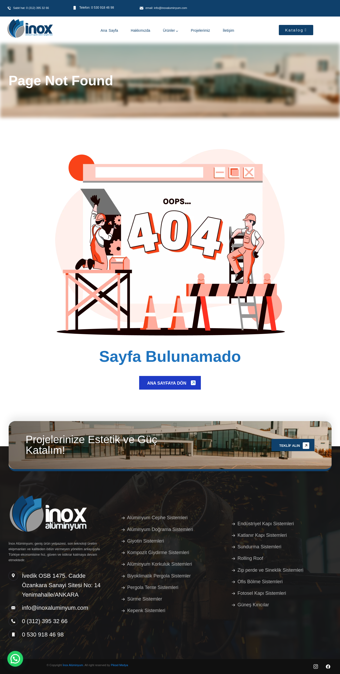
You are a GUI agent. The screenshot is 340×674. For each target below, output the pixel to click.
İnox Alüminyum (73, 665)
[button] (15, 659)
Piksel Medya (119, 665)
